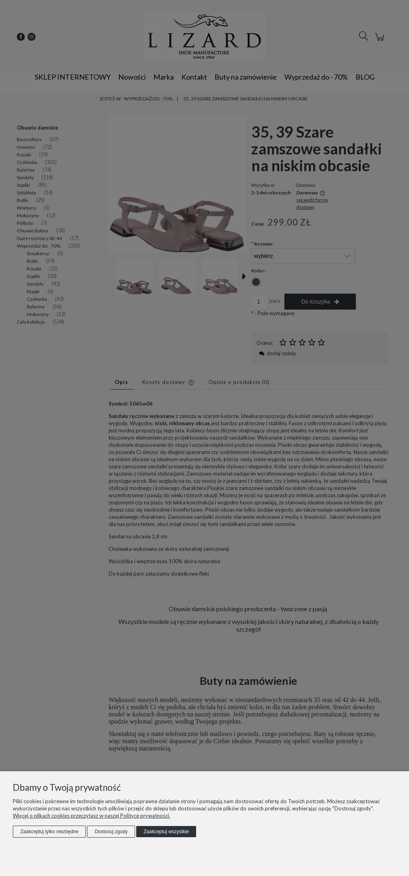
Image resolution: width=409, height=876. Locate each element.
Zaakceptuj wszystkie (166, 831)
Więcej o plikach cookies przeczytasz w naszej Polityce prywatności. (91, 815)
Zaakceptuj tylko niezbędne (49, 831)
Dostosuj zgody (111, 831)
